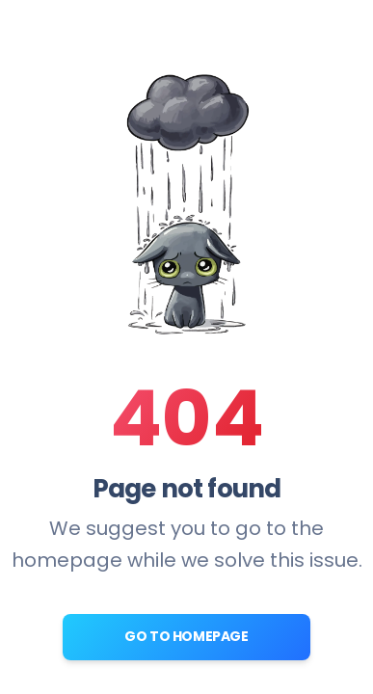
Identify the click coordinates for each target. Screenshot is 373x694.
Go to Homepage (186, 636)
